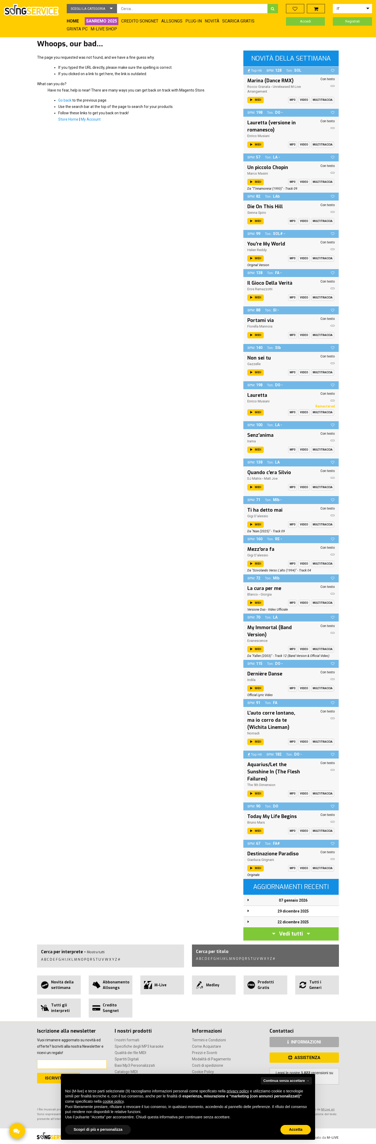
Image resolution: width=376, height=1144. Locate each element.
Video (304, 99)
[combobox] (192, 8)
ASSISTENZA (304, 1057)
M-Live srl (327, 1109)
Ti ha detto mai (265, 510)
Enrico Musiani (258, 136)
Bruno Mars (256, 822)
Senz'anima (260, 435)
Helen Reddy (257, 250)
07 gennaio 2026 (293, 900)
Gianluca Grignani (260, 860)
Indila (251, 680)
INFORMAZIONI (304, 1042)
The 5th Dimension (261, 785)
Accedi (305, 21)
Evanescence (257, 641)
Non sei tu (259, 358)
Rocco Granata (258, 87)
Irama (251, 441)
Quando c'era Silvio (269, 472)
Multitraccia (323, 99)
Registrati (352, 21)
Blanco (252, 594)
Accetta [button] (295, 1129)
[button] (92, 8)
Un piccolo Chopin (267, 167)
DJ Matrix (254, 478)
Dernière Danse (264, 674)
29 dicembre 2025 (293, 911)
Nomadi (253, 733)
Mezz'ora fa (260, 549)
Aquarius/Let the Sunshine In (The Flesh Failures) (273, 771)
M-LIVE (332, 1138)
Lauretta (257, 395)
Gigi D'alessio (257, 516)
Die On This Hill (265, 206)
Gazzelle (254, 364)
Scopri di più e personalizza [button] (98, 1129)
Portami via (260, 320)
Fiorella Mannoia (259, 326)
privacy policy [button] (238, 1091)
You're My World (266, 244)
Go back (64, 100)
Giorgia (266, 594)
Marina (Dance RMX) (270, 81)
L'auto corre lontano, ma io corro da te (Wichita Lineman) (271, 720)
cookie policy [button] (113, 1101)
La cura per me (264, 588)
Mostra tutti (96, 952)
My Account (91, 119)
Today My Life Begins (272, 816)
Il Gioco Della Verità (269, 283)
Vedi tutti (291, 933)
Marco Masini (257, 173)
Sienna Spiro (256, 213)
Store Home (68, 119)
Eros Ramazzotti (259, 289)
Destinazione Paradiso (273, 854)
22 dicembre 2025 (293, 922)
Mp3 (293, 99)
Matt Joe (270, 478)
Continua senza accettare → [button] (286, 1081)
